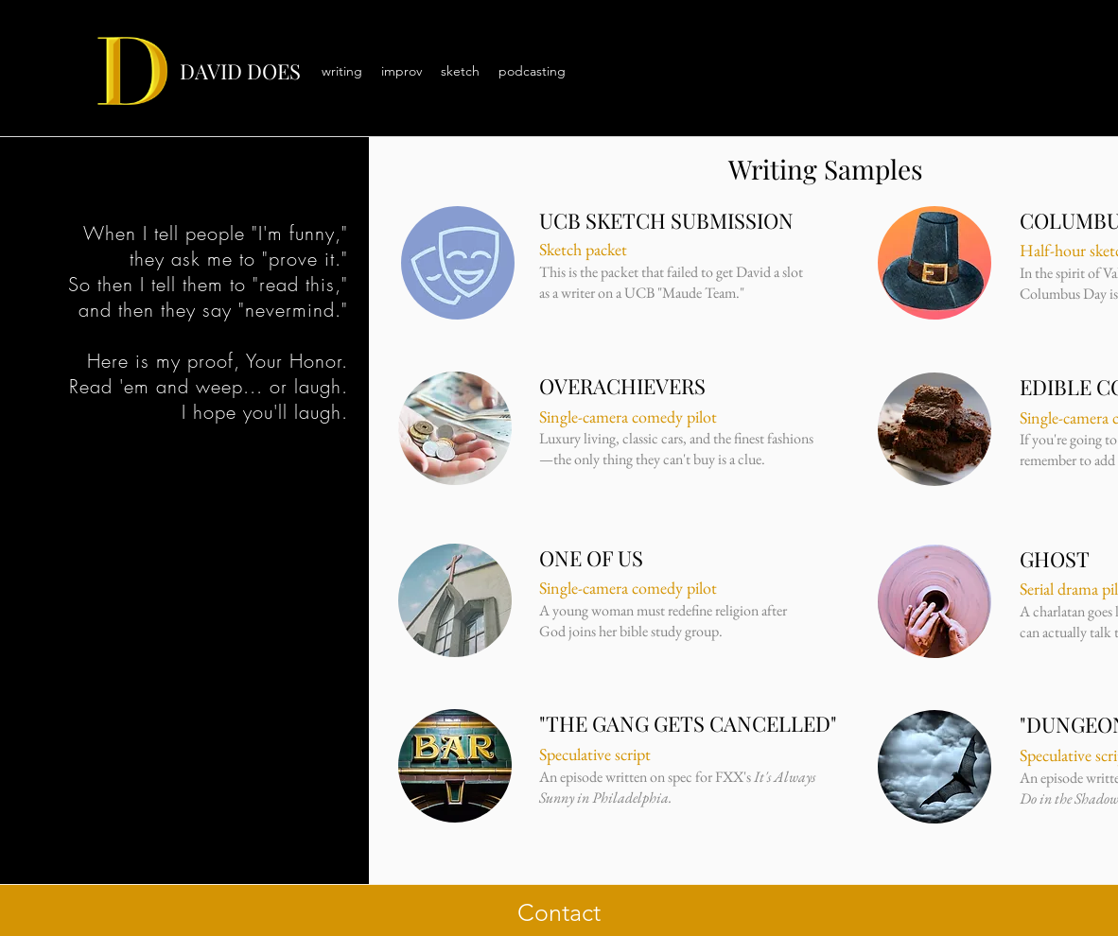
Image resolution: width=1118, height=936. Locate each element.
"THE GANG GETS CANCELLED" (688, 723)
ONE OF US (591, 558)
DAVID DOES (240, 71)
